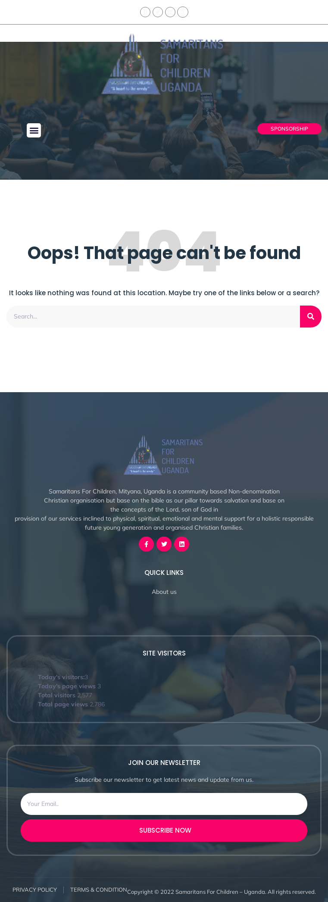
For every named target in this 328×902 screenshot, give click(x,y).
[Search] (311, 317)
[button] (34, 130)
